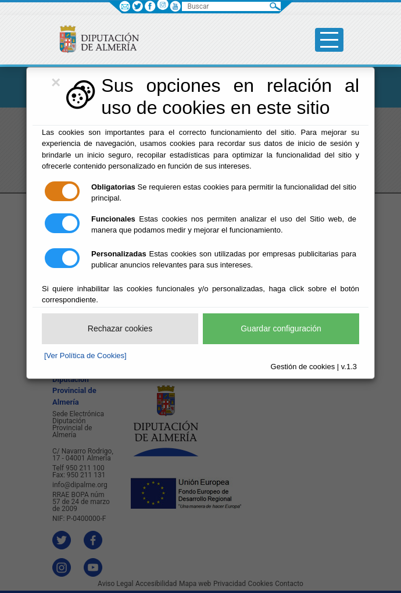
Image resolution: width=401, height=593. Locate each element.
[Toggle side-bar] (329, 40)
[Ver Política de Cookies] (85, 355)
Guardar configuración (281, 328)
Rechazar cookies (120, 328)
